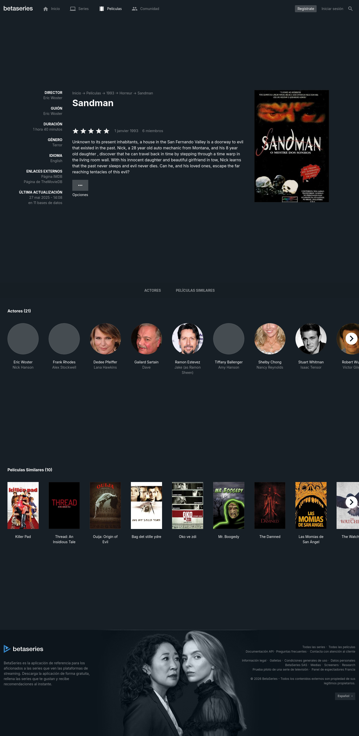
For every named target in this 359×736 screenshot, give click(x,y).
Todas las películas (342, 647)
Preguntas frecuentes (291, 651)
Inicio (76, 93)
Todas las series (313, 647)
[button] (23, 349)
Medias (316, 665)
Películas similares (195, 290)
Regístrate (305, 8)
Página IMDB (51, 176)
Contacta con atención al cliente (332, 651)
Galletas (275, 660)
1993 (110, 93)
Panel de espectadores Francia (333, 669)
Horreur (125, 93)
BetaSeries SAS (296, 665)
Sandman (145, 93)
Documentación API (260, 651)
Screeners (331, 665)
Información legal (254, 660)
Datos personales (343, 660)
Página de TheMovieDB (43, 182)
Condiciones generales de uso (305, 660)
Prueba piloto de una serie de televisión (280, 669)
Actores (152, 290)
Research (348, 665)
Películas (93, 93)
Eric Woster (52, 98)
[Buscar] (350, 8)
